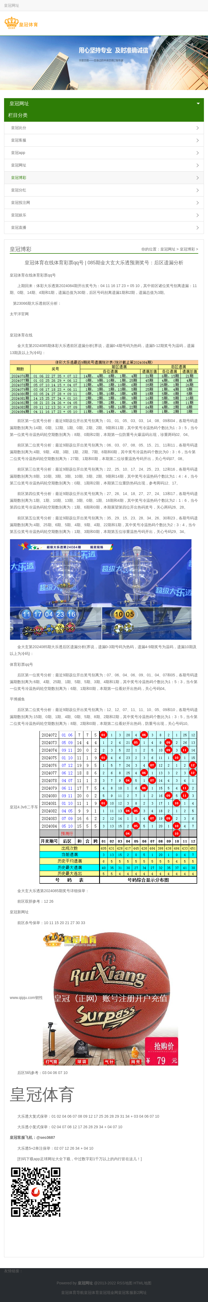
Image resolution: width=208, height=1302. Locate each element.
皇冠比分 (18, 128)
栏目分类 (18, 115)
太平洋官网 (19, 314)
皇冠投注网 (20, 202)
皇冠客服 (18, 140)
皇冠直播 (18, 227)
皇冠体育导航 (72, 1292)
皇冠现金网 (108, 1292)
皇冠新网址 (19, 912)
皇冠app (18, 152)
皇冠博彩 (18, 177)
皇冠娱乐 (18, 215)
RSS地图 (124, 1283)
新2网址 (140, 1292)
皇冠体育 (91, 1292)
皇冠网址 (19, 103)
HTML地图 (142, 1283)
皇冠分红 (18, 190)
